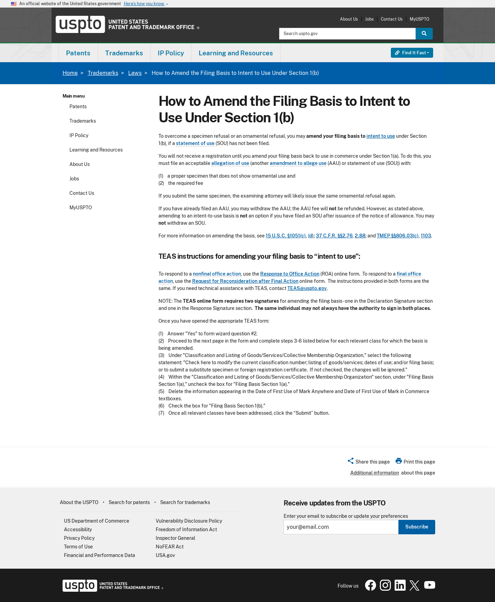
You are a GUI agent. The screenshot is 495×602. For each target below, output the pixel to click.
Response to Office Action (289, 274)
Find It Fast (410, 52)
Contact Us (392, 19)
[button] (368, 463)
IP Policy (78, 135)
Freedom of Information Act (186, 529)
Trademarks (103, 73)
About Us (349, 19)
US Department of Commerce (96, 521)
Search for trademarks (185, 502)
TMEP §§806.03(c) (398, 235)
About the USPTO (79, 502)
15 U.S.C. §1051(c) (286, 235)
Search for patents (129, 502)
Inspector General (175, 538)
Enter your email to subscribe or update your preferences (346, 516)
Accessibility (78, 529)
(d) (311, 235)
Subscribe (416, 526)
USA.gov (165, 555)
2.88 (360, 235)
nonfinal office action (217, 274)
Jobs (369, 19)
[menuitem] (78, 52)
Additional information (374, 473)
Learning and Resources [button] (236, 53)
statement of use (195, 143)
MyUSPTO (419, 19)
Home (70, 73)
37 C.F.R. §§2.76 (334, 235)
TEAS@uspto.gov (307, 288)
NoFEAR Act (170, 546)
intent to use (380, 136)
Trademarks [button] (124, 53)
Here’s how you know (146, 4)
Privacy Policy (79, 538)
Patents (78, 106)
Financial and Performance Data (99, 555)
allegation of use (230, 163)
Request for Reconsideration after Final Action (245, 281)
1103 (426, 235)
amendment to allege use (298, 163)
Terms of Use (78, 546)
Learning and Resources (96, 150)
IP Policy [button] (171, 53)
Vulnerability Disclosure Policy (189, 521)
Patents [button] (78, 53)
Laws (135, 73)
